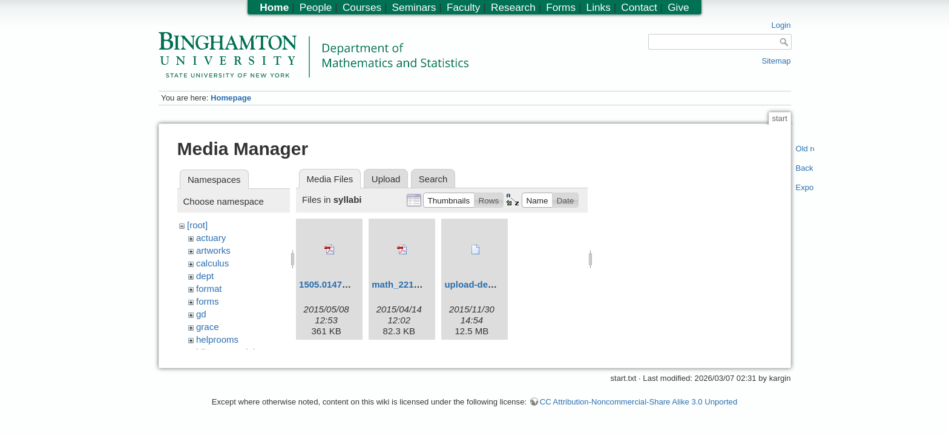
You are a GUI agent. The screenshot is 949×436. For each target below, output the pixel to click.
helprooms (217, 339)
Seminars (414, 7)
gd (201, 314)
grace (207, 327)
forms (207, 301)
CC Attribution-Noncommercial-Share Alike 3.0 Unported (638, 407)
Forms (561, 7)
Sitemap (775, 60)
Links (598, 7)
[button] (449, 200)
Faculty (464, 7)
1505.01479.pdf (331, 284)
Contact (639, 7)
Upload (386, 179)
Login (780, 25)
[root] (197, 225)
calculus (212, 263)
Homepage (231, 97)
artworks (213, 250)
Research (513, 7)
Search (433, 179)
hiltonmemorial (225, 352)
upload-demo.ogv (482, 284)
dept (205, 276)
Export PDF (805, 187)
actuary (211, 238)
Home (274, 7)
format (209, 288)
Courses (362, 7)
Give (678, 7)
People (316, 7)
